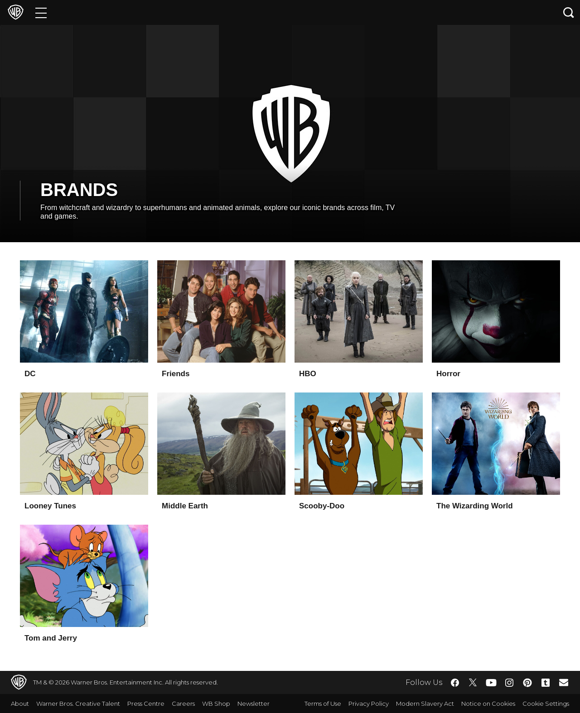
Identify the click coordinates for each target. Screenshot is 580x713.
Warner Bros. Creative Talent (78, 703)
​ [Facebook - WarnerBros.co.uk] (455, 683)
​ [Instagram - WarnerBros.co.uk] (509, 683)
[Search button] (568, 12)
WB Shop (216, 703)
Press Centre (145, 703)
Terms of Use (322, 703)
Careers (183, 703)
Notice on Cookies (488, 703)
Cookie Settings (545, 703)
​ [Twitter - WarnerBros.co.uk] (473, 683)
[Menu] (41, 12)
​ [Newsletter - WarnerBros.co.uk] (563, 682)
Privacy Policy (368, 703)
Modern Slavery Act (425, 703)
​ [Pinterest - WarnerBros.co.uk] (527, 683)
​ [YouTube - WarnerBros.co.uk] (491, 682)
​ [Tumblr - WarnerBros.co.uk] (545, 683)
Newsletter (253, 703)
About (20, 703)
